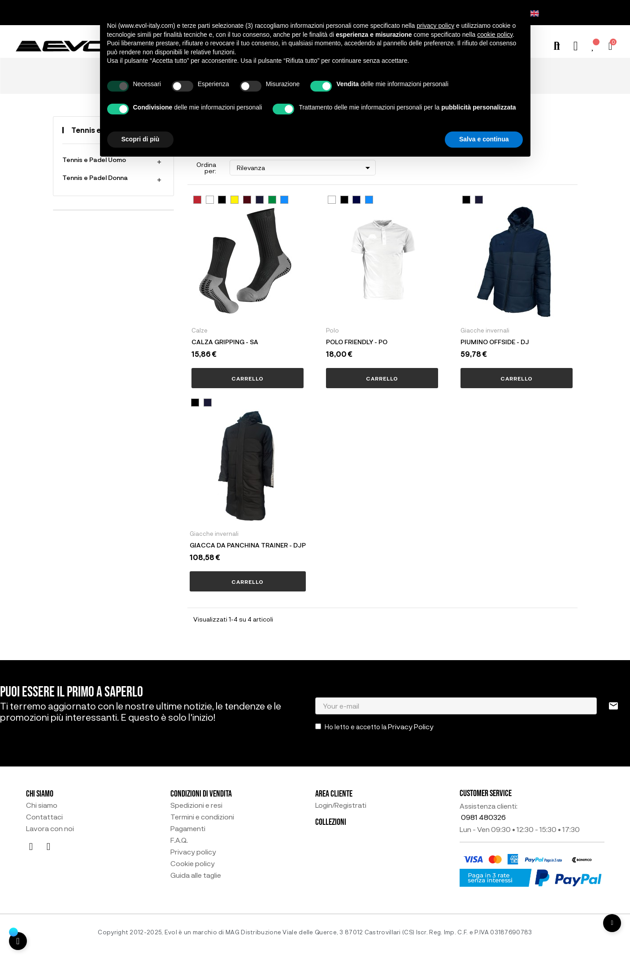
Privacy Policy (411, 726)
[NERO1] (222, 200)
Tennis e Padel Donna (95, 177)
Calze (199, 330)
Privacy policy (193, 852)
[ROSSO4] (197, 200)
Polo (332, 330)
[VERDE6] (272, 200)
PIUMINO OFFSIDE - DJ (495, 342)
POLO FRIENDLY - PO (356, 342)
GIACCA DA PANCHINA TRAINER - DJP (248, 545)
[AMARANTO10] (247, 200)
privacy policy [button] (435, 25)
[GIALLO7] (234, 200)
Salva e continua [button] (483, 139)
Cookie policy (192, 863)
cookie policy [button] (495, 34)
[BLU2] (260, 200)
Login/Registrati (340, 805)
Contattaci (44, 817)
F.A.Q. (179, 840)
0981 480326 (483, 817)
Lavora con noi (50, 828)
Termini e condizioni (202, 817)
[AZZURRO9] (284, 200)
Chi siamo (41, 805)
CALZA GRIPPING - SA (224, 342)
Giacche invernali (485, 330)
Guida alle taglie (195, 875)
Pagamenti (187, 828)
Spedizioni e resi (196, 805)
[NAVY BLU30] (356, 200)
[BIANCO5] (210, 200)
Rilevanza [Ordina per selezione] (305, 167)
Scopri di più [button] (141, 139)
